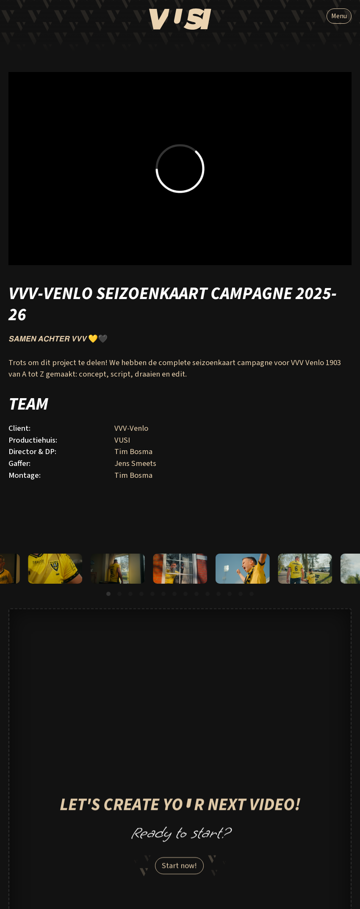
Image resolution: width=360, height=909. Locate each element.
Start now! (179, 869)
